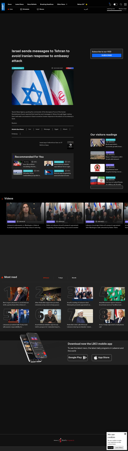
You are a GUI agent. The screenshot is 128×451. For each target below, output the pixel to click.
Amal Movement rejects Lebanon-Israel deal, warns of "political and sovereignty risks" (110, 304)
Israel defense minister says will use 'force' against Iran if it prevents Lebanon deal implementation (63, 166)
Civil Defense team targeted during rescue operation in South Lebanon (113, 171)
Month (74, 278)
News (10, 4)
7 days (60, 278)
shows (40, 9)
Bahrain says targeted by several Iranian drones (62, 174)
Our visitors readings (103, 134)
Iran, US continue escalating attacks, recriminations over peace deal (32, 166)
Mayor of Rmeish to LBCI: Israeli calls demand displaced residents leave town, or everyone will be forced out (114, 158)
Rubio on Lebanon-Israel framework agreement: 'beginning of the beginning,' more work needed (62, 226)
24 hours (46, 278)
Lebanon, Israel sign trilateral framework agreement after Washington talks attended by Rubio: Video (103, 226)
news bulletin (32, 4)
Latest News (19, 4)
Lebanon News (110, 152)
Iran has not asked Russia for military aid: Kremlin (114, 183)
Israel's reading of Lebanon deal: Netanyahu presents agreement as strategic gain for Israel (78, 304)
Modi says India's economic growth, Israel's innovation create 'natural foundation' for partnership (114, 146)
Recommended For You (29, 157)
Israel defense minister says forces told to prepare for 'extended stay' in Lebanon (47, 326)
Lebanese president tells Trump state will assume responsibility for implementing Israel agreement (15, 326)
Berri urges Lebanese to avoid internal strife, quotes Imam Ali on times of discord (15, 304)
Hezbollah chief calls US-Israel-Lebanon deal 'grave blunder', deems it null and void (80, 326)
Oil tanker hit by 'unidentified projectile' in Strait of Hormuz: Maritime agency (32, 175)
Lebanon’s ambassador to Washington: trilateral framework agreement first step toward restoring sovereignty (23, 227)
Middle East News (59, 161)
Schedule (24, 9)
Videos (8, 198)
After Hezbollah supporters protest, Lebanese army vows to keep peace (47, 304)
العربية (86, 9)
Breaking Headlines (46, 4)
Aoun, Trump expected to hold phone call (111, 326)
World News (26, 161)
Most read (10, 277)
